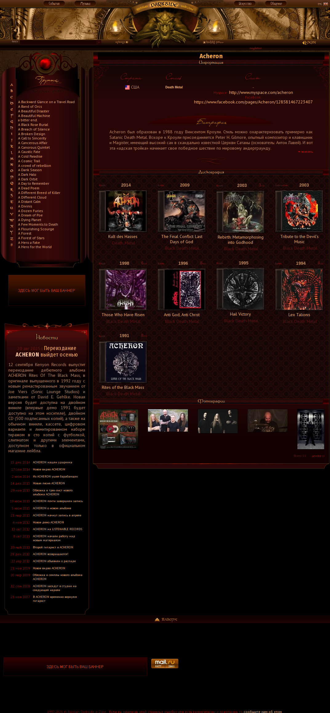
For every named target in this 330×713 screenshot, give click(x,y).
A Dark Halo (27, 174)
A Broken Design (31, 133)
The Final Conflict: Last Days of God (181, 239)
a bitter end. (28, 120)
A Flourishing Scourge (36, 229)
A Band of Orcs (30, 106)
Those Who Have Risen (123, 314)
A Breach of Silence (34, 129)
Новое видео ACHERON (49, 469)
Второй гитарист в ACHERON (53, 547)
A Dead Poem (28, 188)
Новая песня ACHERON (49, 483)
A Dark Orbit (28, 179)
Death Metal (174, 87)
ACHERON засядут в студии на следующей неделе (55, 588)
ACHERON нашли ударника (52, 462)
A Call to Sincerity (32, 138)
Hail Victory (240, 314)
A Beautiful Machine (34, 115)
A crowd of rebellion (34, 165)
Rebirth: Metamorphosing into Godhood (241, 239)
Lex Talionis (299, 314)
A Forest (24, 233)
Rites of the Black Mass (123, 387)
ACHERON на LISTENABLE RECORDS (57, 529)
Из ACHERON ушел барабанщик (55, 476)
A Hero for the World (35, 246)
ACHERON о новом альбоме (52, 508)
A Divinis (25, 206)
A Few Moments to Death (38, 224)
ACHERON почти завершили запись (58, 501)
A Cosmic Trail (29, 161)
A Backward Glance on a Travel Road (46, 101)
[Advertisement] (255, 666)
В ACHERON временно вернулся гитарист (55, 599)
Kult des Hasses (122, 236)
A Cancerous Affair (32, 142)
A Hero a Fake (29, 242)
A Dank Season (30, 169)
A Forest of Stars (31, 238)
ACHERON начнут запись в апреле (57, 515)
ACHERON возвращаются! (50, 554)
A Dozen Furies (30, 210)
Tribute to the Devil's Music (299, 239)
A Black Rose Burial (33, 124)
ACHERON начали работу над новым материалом (54, 538)
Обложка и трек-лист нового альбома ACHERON (53, 492)
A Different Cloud (32, 197)
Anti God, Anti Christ (182, 314)
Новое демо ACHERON (48, 522)
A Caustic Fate (29, 151)
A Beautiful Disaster (33, 111)
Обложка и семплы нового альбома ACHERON (57, 577)
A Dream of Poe (30, 215)
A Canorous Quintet (34, 147)
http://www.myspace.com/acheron (261, 92)
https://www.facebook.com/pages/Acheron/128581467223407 (253, 102)
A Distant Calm (29, 201)
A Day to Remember (33, 183)
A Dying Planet (29, 219)
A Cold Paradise (30, 156)
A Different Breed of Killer (39, 192)
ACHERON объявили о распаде (54, 561)
